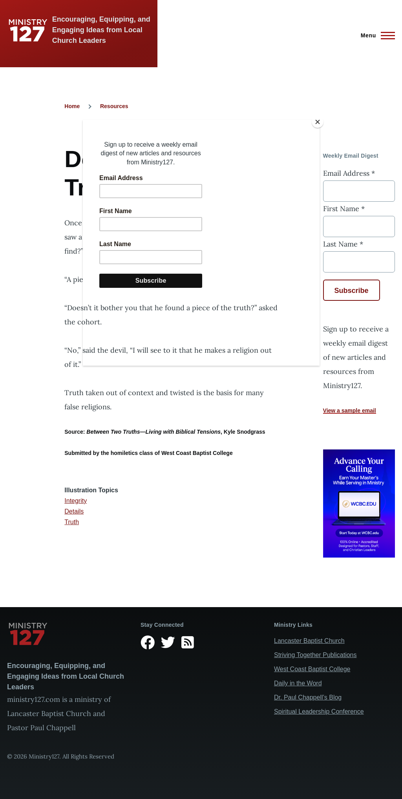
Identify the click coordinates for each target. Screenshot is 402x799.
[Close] (317, 122)
